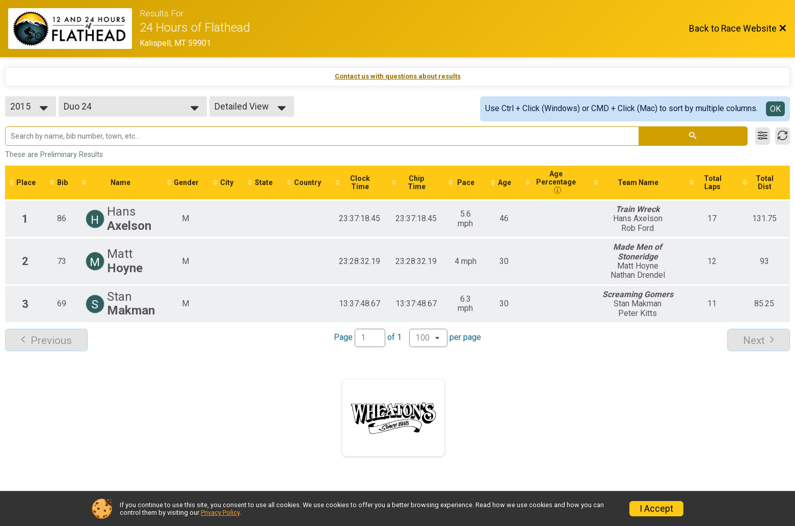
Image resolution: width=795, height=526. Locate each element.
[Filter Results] (762, 136)
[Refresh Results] (782, 136)
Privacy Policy (220, 512)
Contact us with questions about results (398, 76)
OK (775, 109)
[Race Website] (74, 28)
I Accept (656, 509)
